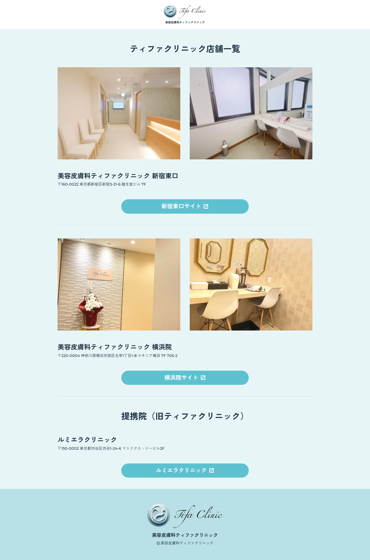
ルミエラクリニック (182, 470)
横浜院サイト (182, 377)
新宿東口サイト (182, 206)
